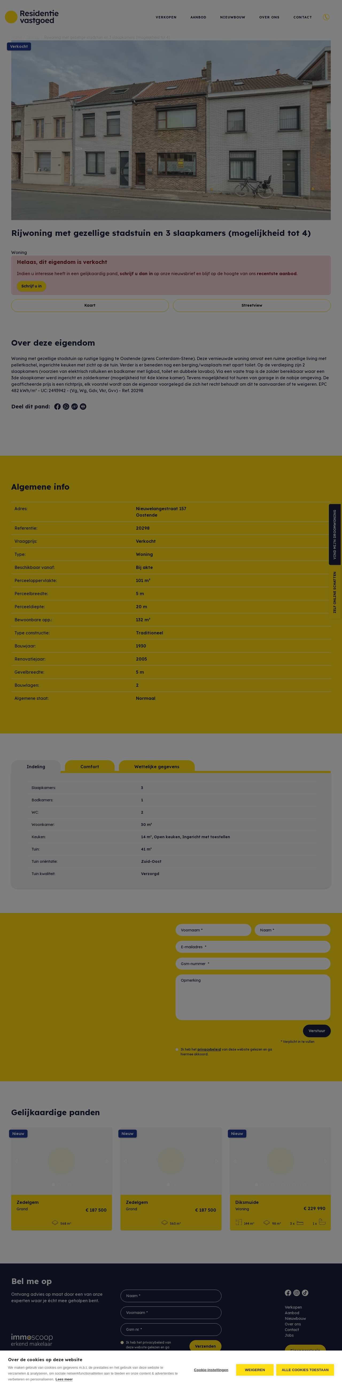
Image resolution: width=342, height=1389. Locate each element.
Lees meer (64, 1379)
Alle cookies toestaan (305, 1370)
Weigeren (255, 1370)
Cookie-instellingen (211, 1370)
